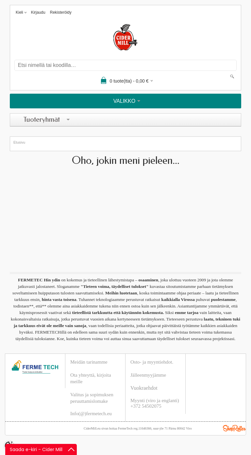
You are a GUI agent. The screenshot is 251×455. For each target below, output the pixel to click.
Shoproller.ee (234, 428)
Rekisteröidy (61, 12)
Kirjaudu (38, 12)
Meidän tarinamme (89, 362)
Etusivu (19, 142)
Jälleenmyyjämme (148, 375)
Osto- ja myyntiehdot (151, 362)
